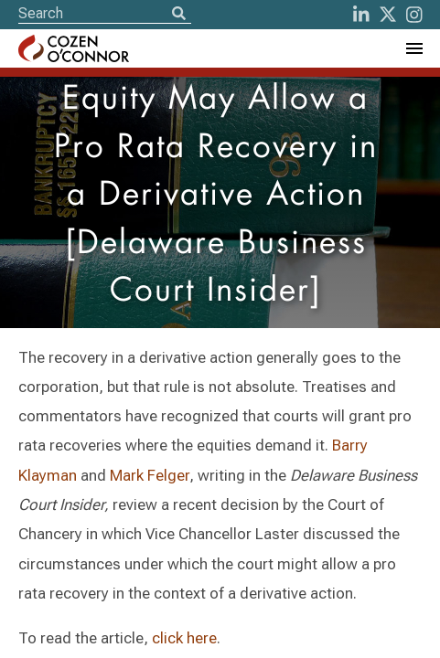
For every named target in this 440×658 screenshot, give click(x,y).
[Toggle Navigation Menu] (413, 48)
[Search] (178, 15)
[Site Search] (104, 13)
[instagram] (414, 14)
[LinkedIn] (361, 14)
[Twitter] (388, 14)
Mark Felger (149, 475)
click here (184, 638)
